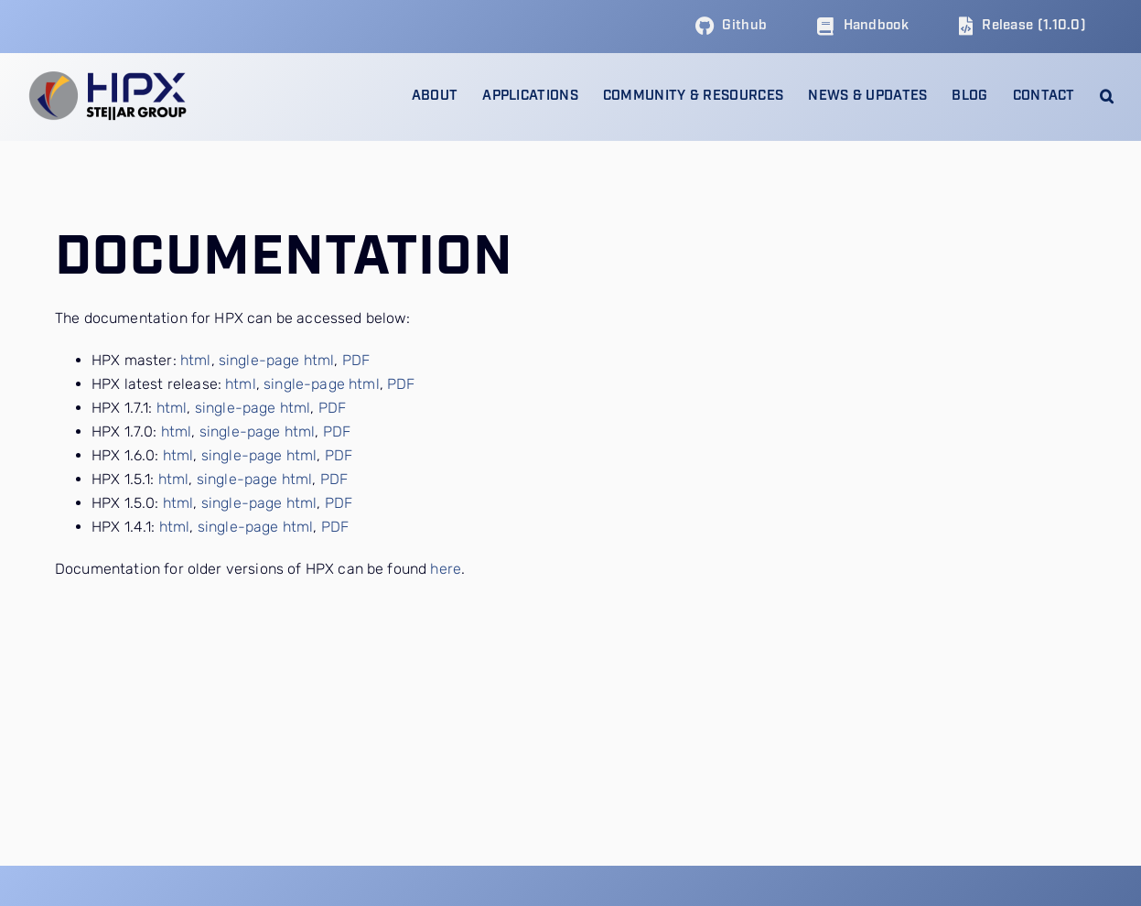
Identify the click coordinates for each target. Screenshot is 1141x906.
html (195, 360)
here (445, 568)
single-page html (277, 360)
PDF (356, 360)
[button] (1107, 96)
